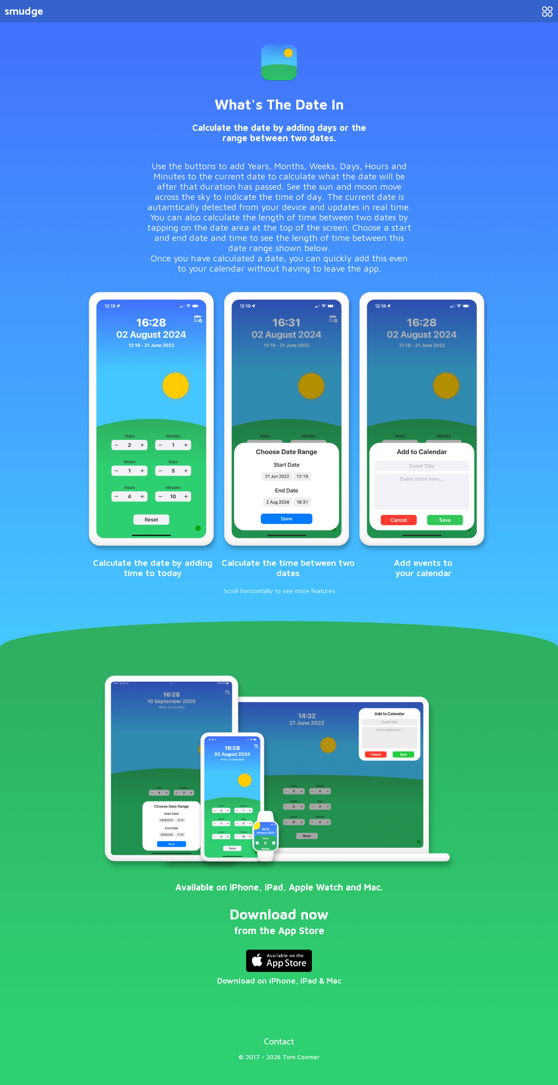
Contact (279, 1040)
